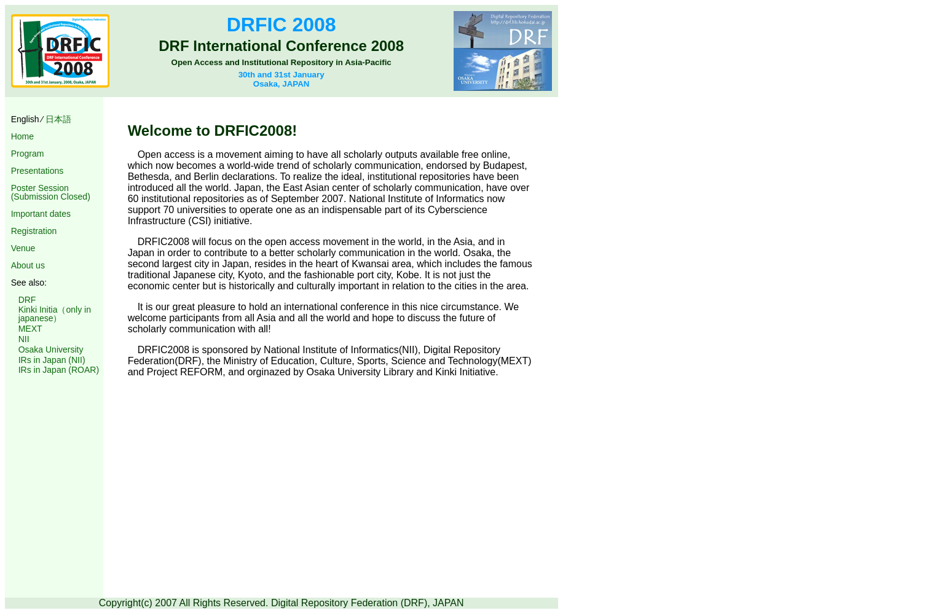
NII (24, 339)
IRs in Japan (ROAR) (58, 370)
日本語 (58, 119)
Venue (23, 248)
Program (27, 153)
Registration (34, 231)
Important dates (41, 214)
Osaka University (51, 349)
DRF (27, 300)
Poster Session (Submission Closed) (50, 192)
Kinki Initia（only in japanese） (54, 314)
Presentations (37, 171)
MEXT (30, 329)
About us (28, 265)
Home (22, 136)
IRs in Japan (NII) (51, 360)
